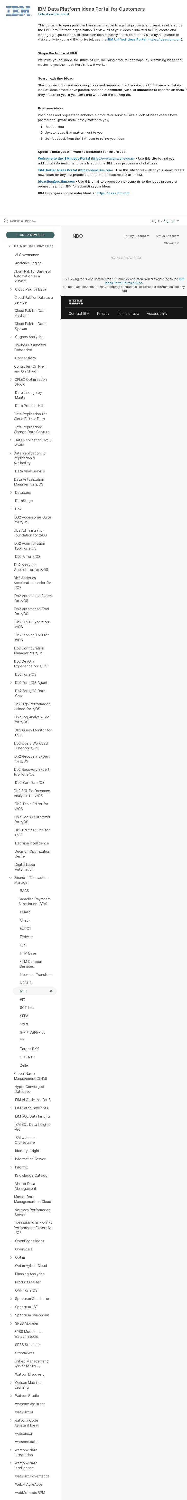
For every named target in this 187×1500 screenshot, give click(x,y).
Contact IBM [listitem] (79, 313)
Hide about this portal (53, 14)
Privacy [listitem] (103, 313)
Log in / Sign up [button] (164, 221)
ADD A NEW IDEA (30, 235)
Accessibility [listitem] (157, 313)
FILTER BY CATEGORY (26, 246)
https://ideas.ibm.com (165, 39)
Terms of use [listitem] (128, 313)
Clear (49, 246)
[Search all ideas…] (32, 221)
